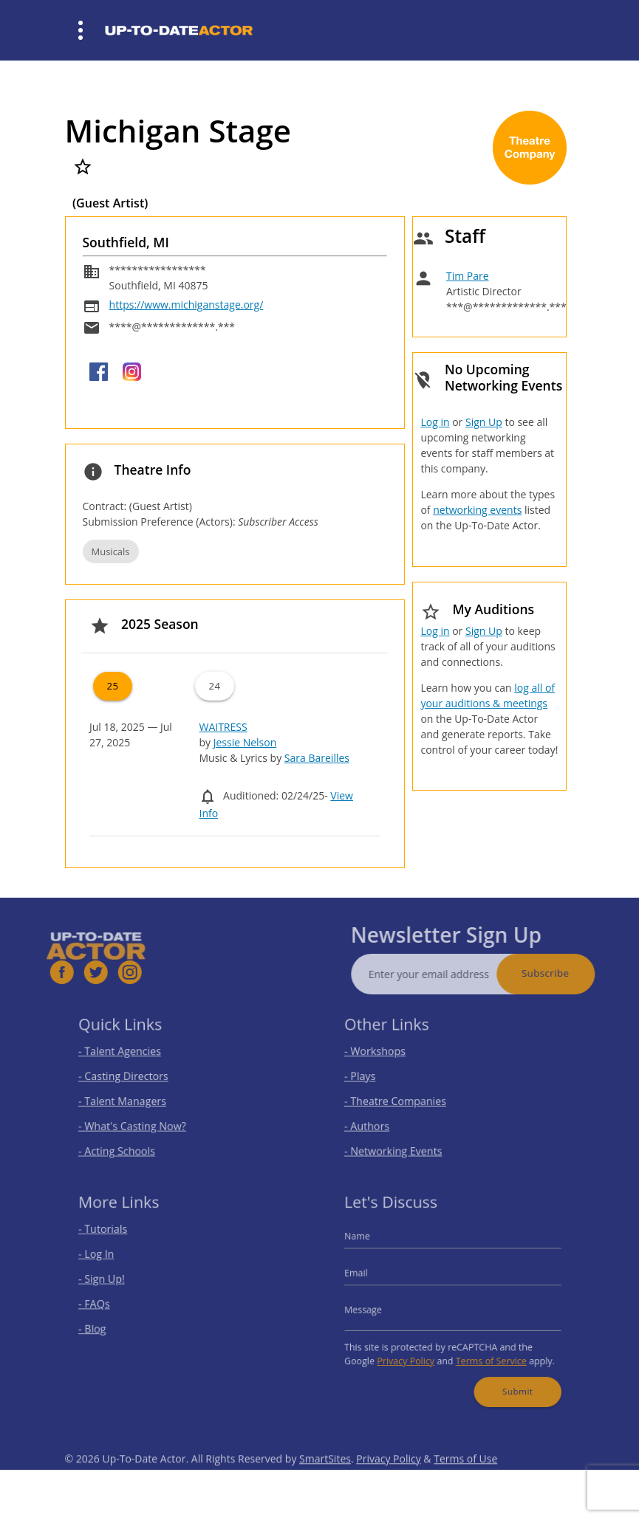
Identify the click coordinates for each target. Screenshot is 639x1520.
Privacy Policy (411, 1352)
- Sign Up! (112, 1281)
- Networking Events (400, 1142)
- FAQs (105, 1303)
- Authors (377, 1121)
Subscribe (566, 973)
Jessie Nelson (245, 742)
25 (112, 685)
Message (374, 1308)
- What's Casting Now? (138, 1121)
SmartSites (325, 1479)
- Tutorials (113, 1237)
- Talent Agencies (128, 1055)
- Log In (107, 1260)
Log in (434, 422)
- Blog (104, 1324)
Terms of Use (465, 1479)
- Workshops (384, 1055)
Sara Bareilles (316, 758)
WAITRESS (223, 727)
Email (368, 1276)
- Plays (371, 1077)
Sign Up (483, 422)
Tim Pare (467, 276)
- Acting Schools (125, 1142)
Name (369, 1243)
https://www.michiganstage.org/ (186, 305)
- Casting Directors (131, 1077)
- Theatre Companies (402, 1099)
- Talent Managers (130, 1099)
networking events (477, 510)
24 (214, 685)
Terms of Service (486, 1352)
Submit (509, 1380)
